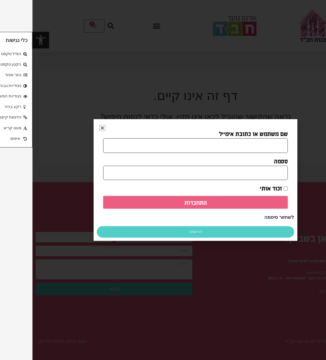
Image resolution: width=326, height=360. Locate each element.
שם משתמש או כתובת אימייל (221, 133)
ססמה (248, 161)
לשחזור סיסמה (247, 217)
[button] (69, 128)
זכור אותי (241, 188)
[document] (163, 180)
